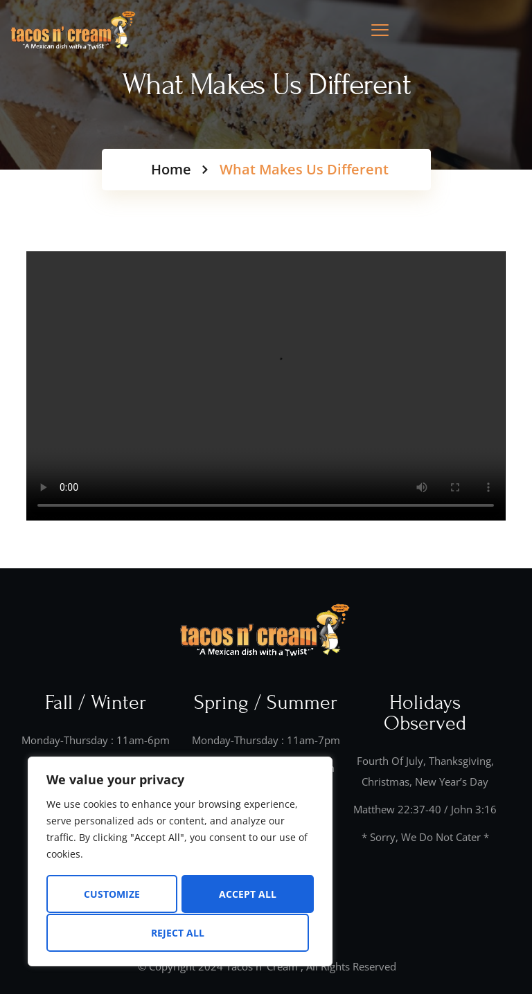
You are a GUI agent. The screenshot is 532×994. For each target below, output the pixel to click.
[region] (180, 862)
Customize (111, 894)
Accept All (180, 932)
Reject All (245, 894)
